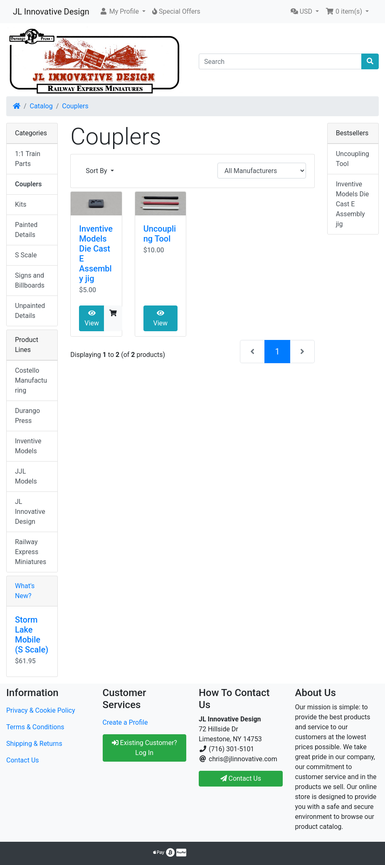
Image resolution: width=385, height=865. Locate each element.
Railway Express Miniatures (30, 552)
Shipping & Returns (34, 744)
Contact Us (22, 760)
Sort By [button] (97, 171)
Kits (20, 204)
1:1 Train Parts (27, 159)
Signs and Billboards (29, 280)
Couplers (75, 106)
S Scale (26, 255)
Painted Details (26, 230)
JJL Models (26, 476)
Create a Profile (125, 722)
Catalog (41, 106)
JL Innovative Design (51, 12)
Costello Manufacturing (31, 380)
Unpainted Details (30, 311)
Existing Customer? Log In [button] (144, 748)
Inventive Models (28, 446)
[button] (122, 11)
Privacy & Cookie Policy (40, 710)
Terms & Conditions (35, 727)
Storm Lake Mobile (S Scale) (31, 635)
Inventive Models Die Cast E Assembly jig (352, 204)
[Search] (280, 61)
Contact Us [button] (241, 778)
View (91, 318)
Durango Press (27, 416)
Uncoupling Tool (159, 234)
